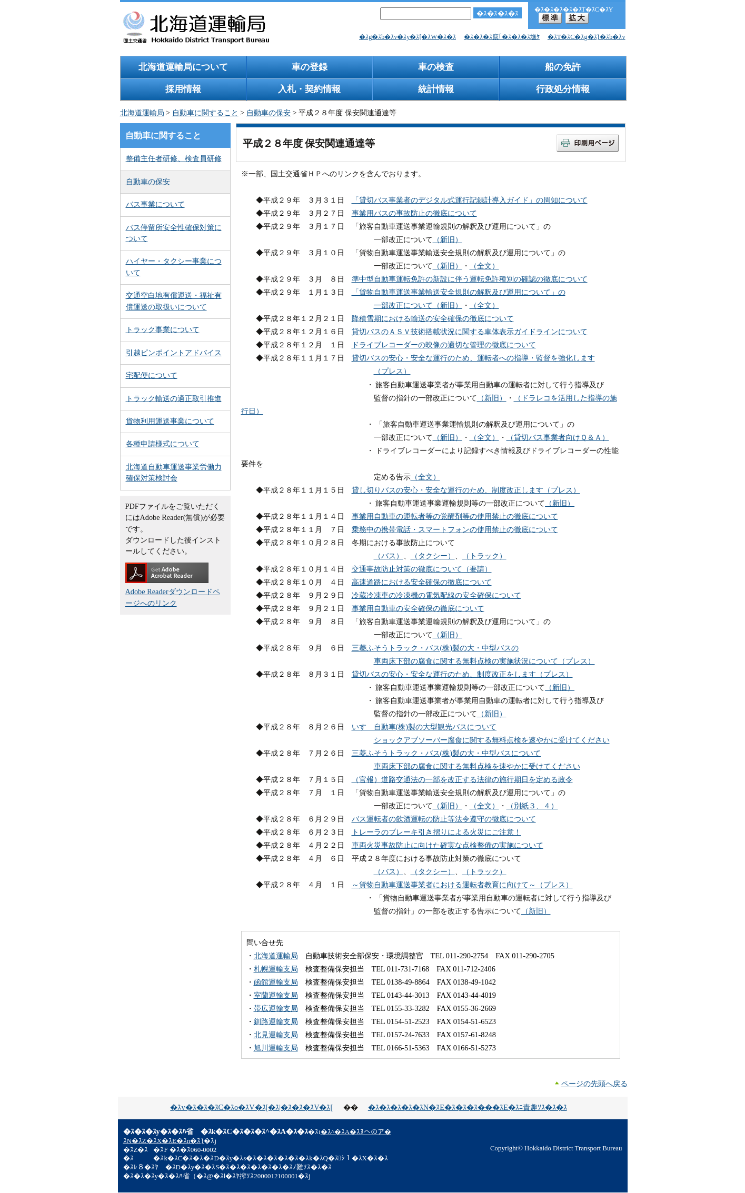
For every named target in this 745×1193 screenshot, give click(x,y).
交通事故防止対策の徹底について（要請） (422, 569)
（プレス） (392, 371)
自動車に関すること (205, 112)
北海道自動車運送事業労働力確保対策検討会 (174, 472)
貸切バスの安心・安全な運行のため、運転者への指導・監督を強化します (473, 358)
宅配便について (151, 375)
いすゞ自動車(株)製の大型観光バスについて (424, 727)
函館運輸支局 (276, 982)
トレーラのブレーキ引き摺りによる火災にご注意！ (436, 832)
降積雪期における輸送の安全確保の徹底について (433, 318)
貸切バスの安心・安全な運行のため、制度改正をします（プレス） (462, 674)
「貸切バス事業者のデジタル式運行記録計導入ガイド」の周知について (470, 200)
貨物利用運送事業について (170, 421)
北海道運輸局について (183, 67)
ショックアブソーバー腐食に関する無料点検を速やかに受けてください (492, 740)
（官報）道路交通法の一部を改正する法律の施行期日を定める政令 (462, 779)
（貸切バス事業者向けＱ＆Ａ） (557, 437)
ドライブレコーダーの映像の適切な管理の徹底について (444, 344)
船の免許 (563, 67)
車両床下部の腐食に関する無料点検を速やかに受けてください (477, 766)
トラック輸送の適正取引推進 (174, 398)
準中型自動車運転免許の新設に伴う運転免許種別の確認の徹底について (470, 279)
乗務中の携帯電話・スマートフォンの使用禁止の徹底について (455, 529)
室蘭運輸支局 (276, 995)
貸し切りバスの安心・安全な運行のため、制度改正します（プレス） (466, 490)
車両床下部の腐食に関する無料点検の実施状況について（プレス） (484, 661)
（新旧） (447, 239)
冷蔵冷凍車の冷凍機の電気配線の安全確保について (436, 595)
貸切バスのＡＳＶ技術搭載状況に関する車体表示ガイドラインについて (470, 331)
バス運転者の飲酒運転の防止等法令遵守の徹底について (444, 819)
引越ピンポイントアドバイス (174, 352)
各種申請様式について (163, 443)
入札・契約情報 (309, 89)
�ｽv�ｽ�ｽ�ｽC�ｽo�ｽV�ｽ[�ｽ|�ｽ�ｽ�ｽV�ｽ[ (251, 1107)
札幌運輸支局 (276, 969)
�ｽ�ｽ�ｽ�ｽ (497, 13)
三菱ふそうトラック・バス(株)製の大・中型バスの (435, 648)
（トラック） (484, 556)
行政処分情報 (563, 89)
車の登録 (309, 67)
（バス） (388, 556)
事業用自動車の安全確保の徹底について (418, 608)
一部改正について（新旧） (418, 305)
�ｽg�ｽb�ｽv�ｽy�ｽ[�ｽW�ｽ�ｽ (407, 37)
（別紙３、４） (532, 805)
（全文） (484, 266)
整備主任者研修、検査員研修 (174, 158)
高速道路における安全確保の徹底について (422, 582)
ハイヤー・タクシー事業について (174, 266)
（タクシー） (433, 556)
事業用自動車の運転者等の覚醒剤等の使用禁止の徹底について (455, 516)
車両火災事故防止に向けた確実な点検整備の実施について (447, 845)
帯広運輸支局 (276, 1008)
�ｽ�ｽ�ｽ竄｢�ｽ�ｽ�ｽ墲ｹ (502, 37)
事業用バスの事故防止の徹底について (414, 213)
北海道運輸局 (142, 112)
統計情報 (436, 89)
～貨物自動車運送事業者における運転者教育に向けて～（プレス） (462, 884)
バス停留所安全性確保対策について (174, 233)
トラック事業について (163, 329)
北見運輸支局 (276, 1034)
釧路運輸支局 (276, 1021)
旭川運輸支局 (276, 1048)
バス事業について (155, 204)
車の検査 (436, 67)
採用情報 (183, 89)
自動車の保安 (268, 112)
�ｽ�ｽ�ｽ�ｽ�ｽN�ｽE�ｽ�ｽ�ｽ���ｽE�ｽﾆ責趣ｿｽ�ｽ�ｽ (467, 1107)
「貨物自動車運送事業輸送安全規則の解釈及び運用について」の (458, 292)
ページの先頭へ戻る (594, 1083)
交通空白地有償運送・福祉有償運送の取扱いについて (174, 300)
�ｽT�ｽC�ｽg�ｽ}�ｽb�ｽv (586, 37)
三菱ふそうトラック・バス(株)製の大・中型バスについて (446, 753)
